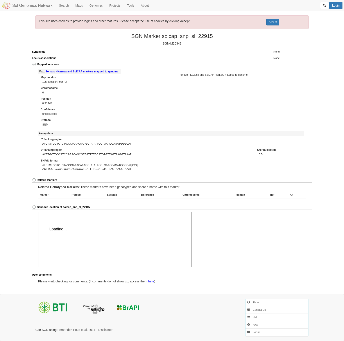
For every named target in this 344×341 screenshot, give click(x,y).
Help (252, 317)
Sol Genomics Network (32, 5)
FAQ (252, 324)
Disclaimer (105, 330)
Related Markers (44, 179)
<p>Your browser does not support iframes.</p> (115, 239)
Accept (273, 22)
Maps (79, 5)
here (151, 281)
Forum (253, 332)
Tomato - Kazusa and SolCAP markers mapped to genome (82, 71)
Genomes (96, 5)
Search (64, 5)
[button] (298, 65)
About (145, 5)
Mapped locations (45, 64)
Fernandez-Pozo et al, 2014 (76, 330)
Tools (130, 5)
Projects (114, 5)
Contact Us (256, 309)
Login (336, 5)
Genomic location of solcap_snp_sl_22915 (61, 207)
